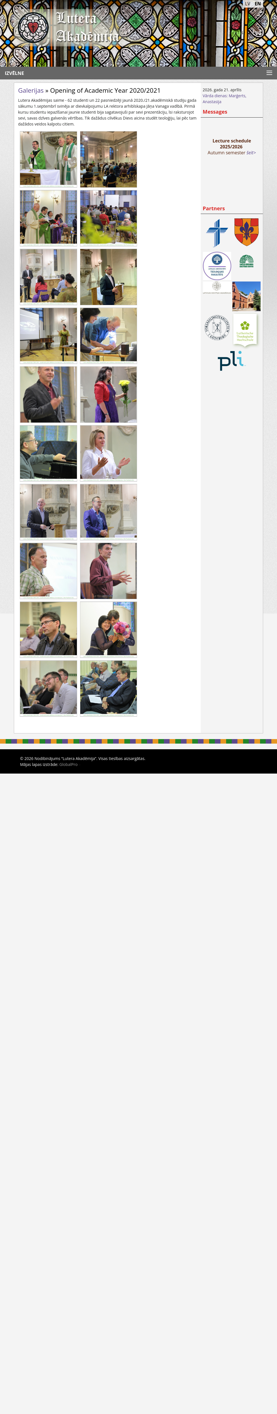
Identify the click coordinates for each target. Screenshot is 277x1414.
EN (258, 4)
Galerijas (31, 90)
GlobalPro (68, 764)
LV (247, 4)
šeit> (251, 153)
